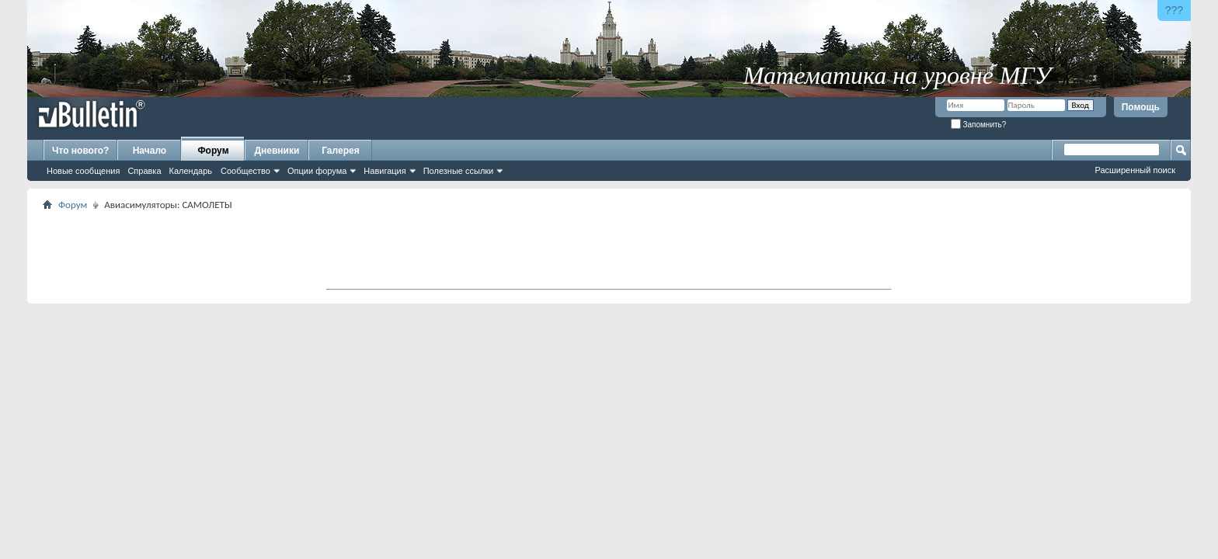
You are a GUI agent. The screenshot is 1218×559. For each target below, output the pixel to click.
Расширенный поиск (1134, 170)
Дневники (277, 150)
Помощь (1141, 107)
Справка (144, 170)
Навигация (384, 170)
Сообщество (245, 170)
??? (1174, 10)
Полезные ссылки (458, 170)
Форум (212, 150)
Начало (149, 150)
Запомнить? (979, 124)
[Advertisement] (609, 249)
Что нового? (80, 150)
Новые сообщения (83, 170)
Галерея (340, 150)
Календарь (191, 170)
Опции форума (316, 170)
